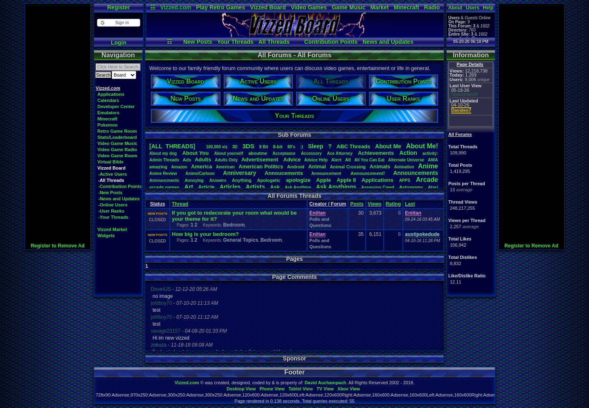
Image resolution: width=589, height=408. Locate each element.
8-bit (278, 146)
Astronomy (411, 187)
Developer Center (116, 106)
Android (295, 166)
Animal (317, 166)
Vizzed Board (268, 7)
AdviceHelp (316, 160)
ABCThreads (353, 146)
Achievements (376, 153)
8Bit (263, 147)
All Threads (274, 42)
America (201, 166)
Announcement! (368, 173)
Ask (275, 187)
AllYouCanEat (369, 160)
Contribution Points (331, 42)
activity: (430, 153)
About (455, 8)
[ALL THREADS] (172, 146)
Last (410, 204)
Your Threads (235, 42)
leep (315, 146)
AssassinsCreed (377, 187)
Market (379, 7)
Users (472, 8)
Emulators (108, 112)
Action (408, 153)
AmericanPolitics (260, 166)
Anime (428, 166)
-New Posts (110, 192)
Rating (393, 204)
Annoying (194, 180)
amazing (158, 166)
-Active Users (112, 174)
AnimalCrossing (347, 166)
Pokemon (107, 124)
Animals (379, 166)
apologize (298, 180)
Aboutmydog (163, 153)
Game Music (348, 7)
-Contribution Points (120, 186)
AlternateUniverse (406, 160)
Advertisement (260, 159)
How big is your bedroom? (205, 234)
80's (291, 147)
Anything (242, 180)
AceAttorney (339, 153)
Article (206, 187)
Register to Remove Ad (58, 246)
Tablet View (300, 388)
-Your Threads (113, 217)
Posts (357, 204)
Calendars (108, 100)
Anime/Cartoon (200, 173)
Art (188, 186)
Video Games (309, 7)
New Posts (197, 42)
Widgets (106, 235)
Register (118, 7)
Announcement (326, 173)
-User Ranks (111, 211)
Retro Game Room (117, 131)
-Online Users (113, 204)
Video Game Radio (117, 149)
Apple (323, 180)
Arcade (427, 179)
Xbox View (348, 388)
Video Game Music (117, 143)
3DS (248, 146)
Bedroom (234, 225)
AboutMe (388, 146)
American (225, 167)
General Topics (240, 240)
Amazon (179, 167)
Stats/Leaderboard (117, 137)
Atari (433, 187)
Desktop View (241, 388)
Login (118, 42)
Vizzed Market (112, 229)
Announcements (415, 173)
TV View (325, 388)
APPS (404, 180)
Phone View (272, 388)
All (348, 159)
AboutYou (195, 153)
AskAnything (298, 187)
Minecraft (406, 7)
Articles (230, 187)
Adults (203, 159)
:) (301, 146)
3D (235, 147)
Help (488, 8)
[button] (118, 23)
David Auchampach (325, 382)
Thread (180, 204)
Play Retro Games (220, 7)
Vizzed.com (175, 7)
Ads (186, 159)
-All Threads (111, 180)
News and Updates (387, 42)
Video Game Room (117, 155)
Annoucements (284, 173)
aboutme (257, 153)
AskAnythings (336, 187)
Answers (218, 180)
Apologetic (269, 180)
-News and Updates (118, 198)
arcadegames (164, 187)
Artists (255, 186)
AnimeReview (163, 173)
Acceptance (283, 153)
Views (375, 204)
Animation (404, 167)
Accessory (311, 153)
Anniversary (239, 173)
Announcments (164, 180)
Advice (292, 159)
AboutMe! (422, 146)
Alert (336, 159)
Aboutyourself (228, 153)
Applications (110, 94)
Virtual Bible (110, 161)
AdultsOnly (226, 160)
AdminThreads (164, 160)
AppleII (346, 180)
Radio (432, 7)
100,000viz (216, 147)
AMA (433, 159)
